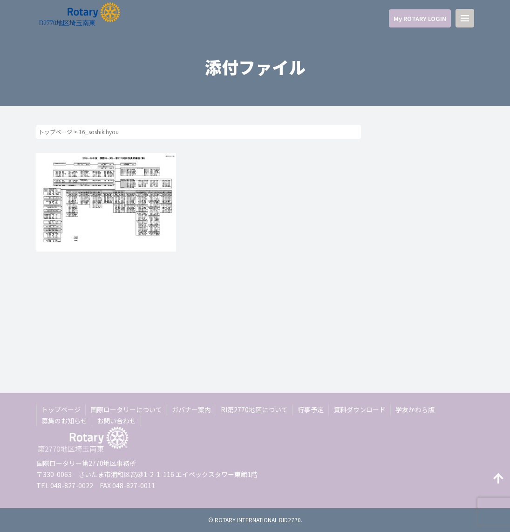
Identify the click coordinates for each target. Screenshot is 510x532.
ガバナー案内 (191, 409)
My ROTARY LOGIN (420, 18)
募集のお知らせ (64, 420)
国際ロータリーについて (126, 409)
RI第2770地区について (254, 409)
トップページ (55, 132)
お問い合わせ (116, 420)
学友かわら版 (415, 409)
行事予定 (311, 409)
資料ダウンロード (359, 409)
